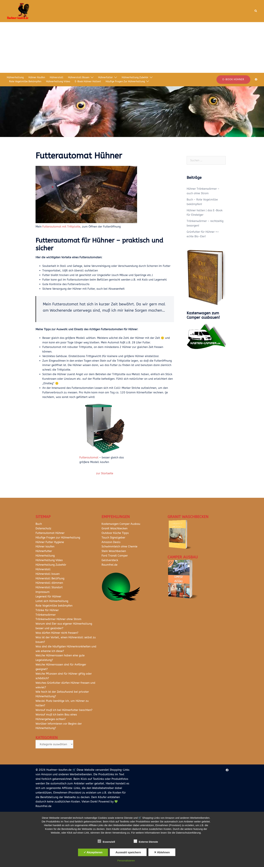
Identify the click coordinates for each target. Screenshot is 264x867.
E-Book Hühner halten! (88, 81)
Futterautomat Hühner (50, 533)
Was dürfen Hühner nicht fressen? (57, 632)
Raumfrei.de (109, 564)
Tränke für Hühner (47, 610)
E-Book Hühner (233, 79)
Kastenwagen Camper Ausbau (121, 523)
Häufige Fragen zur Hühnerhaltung (125, 81)
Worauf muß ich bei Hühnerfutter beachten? (64, 710)
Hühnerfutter (105, 77)
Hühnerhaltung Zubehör (135, 77)
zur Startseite (104, 473)
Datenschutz (43, 528)
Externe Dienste (146, 841)
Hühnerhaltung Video (58, 81)
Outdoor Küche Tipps (115, 533)
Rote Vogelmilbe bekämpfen (25, 81)
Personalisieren (126, 860)
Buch (39, 523)
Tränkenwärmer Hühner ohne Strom (58, 619)
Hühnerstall (56, 77)
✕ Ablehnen (162, 852)
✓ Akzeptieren (93, 852)
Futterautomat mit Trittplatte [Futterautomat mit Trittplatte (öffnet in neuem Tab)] (61, 226)
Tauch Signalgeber (113, 537)
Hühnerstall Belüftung (50, 578)
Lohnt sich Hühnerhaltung (52, 601)
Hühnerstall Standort (49, 587)
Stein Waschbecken (114, 551)
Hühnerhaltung (15, 77)
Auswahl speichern (128, 852)
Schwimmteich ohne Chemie (120, 546)
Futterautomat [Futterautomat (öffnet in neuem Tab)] (88, 457)
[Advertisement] (132, 47)
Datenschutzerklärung (188, 832)
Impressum (43, 592)
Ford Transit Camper (115, 555)
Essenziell (106, 841)
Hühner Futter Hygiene (50, 542)
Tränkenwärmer (46, 614)
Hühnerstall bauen (78, 77)
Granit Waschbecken (114, 528)
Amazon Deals (111, 542)
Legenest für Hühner (48, 596)
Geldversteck (110, 560)
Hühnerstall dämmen (49, 582)
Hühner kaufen (36, 77)
